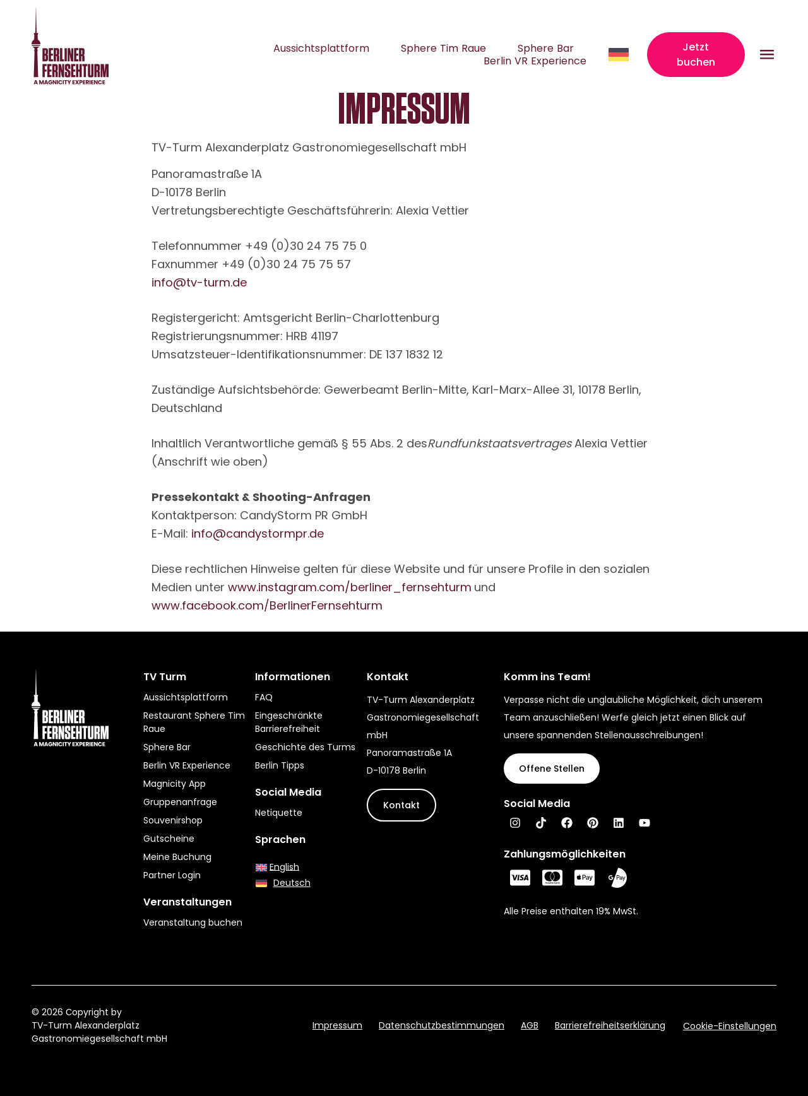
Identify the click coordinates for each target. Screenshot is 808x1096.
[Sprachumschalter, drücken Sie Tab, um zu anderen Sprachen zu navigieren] (620, 55)
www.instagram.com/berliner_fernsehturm (350, 587)
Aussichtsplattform (321, 48)
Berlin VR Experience (535, 61)
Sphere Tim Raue (443, 48)
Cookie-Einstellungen (729, 1026)
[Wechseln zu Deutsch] (283, 883)
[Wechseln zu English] (277, 867)
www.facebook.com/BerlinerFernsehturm (267, 605)
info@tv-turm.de (199, 282)
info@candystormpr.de (257, 533)
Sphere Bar (546, 48)
